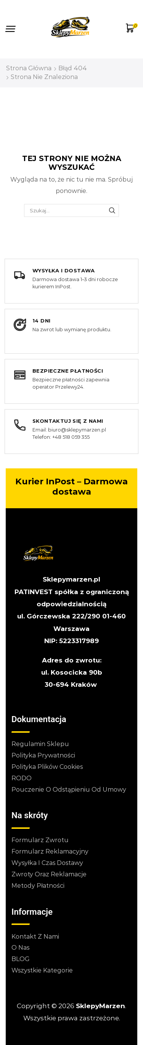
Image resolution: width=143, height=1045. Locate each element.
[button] (10, 29)
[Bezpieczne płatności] (71, 381)
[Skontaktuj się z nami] (71, 431)
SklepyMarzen (100, 1006)
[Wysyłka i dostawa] (71, 281)
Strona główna (28, 68)
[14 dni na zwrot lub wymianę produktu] (71, 331)
